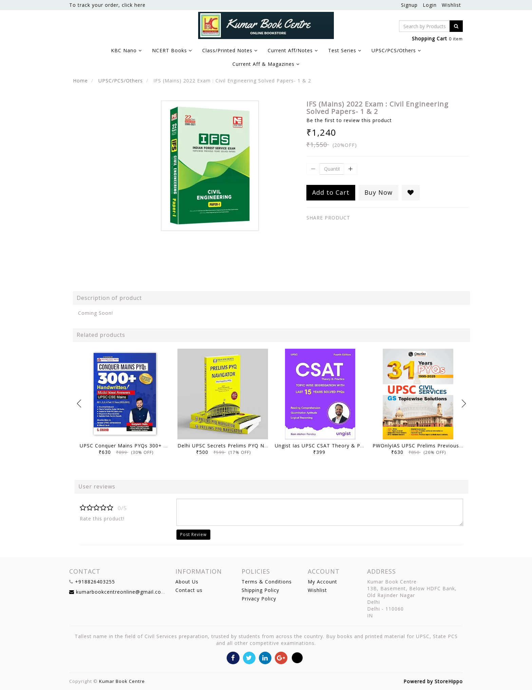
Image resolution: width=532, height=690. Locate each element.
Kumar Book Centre (122, 681)
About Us (186, 581)
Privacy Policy (259, 598)
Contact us (189, 590)
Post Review (193, 534)
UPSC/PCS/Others (120, 80)
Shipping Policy (260, 590)
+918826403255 (95, 581)
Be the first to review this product (349, 120)
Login (430, 5)
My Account (322, 581)
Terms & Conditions (267, 581)
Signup (409, 5)
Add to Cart (330, 192)
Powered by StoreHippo (433, 681)
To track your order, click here (107, 5)
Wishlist (451, 5)
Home (80, 80)
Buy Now (378, 192)
